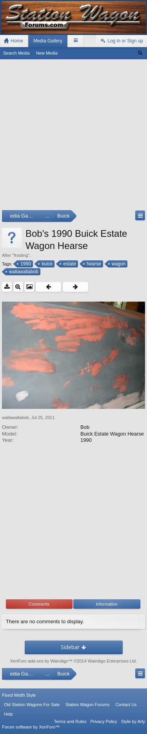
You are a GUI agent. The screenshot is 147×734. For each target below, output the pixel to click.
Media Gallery (47, 41)
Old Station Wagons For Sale (32, 704)
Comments (39, 604)
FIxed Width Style (19, 695)
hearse (93, 263)
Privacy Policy (103, 721)
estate (69, 263)
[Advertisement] (73, 136)
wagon (118, 263)
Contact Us (125, 704)
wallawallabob (23, 271)
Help (8, 714)
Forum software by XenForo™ (31, 727)
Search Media (16, 53)
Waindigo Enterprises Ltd (112, 661)
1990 (25, 263)
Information (107, 604)
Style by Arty (133, 721)
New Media (47, 53)
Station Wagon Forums (87, 704)
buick (46, 263)
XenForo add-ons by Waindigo (39, 661)
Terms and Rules (70, 721)
